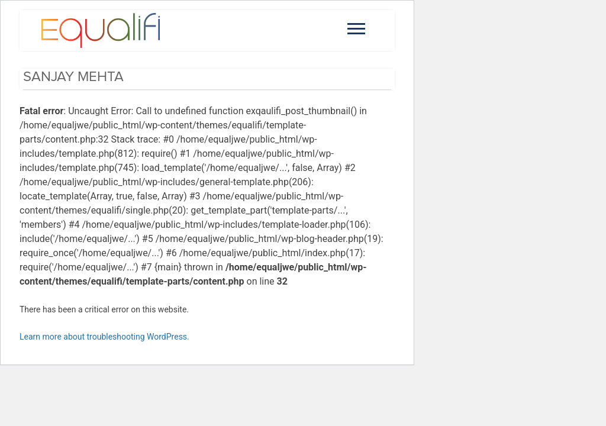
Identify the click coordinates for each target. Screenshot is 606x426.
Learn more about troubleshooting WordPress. (104, 336)
